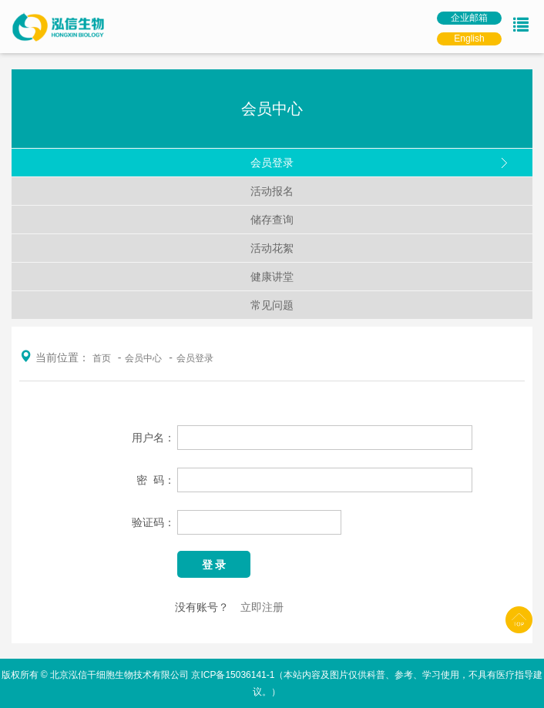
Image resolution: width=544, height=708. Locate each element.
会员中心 (143, 358)
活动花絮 (272, 248)
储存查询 (272, 219)
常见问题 (272, 305)
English (469, 38)
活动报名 (272, 191)
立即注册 (262, 607)
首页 (101, 358)
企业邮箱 (469, 17)
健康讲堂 (272, 276)
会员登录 (272, 162)
